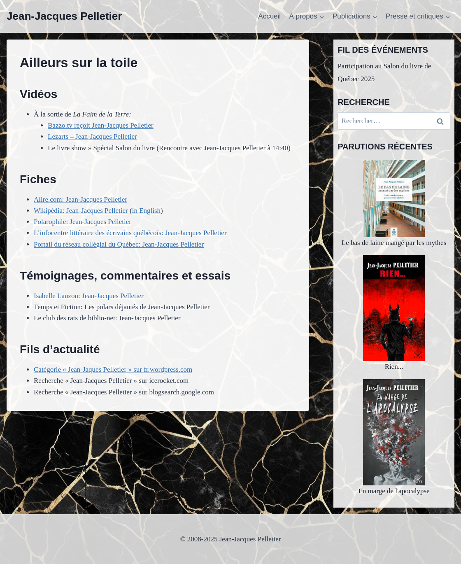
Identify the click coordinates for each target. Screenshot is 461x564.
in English (146, 210)
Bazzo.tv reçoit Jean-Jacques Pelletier (101, 125)
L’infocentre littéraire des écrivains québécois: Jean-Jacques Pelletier (130, 233)
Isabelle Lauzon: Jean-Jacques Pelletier (89, 296)
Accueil (269, 16)
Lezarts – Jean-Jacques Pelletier (92, 136)
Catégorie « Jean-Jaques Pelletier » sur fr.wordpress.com (113, 369)
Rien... (394, 313)
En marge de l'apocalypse (393, 437)
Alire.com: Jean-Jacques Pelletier (80, 199)
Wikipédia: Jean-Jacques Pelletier (81, 210)
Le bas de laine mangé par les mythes (394, 203)
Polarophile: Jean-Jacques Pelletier (82, 222)
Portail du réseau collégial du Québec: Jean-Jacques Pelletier (119, 244)
